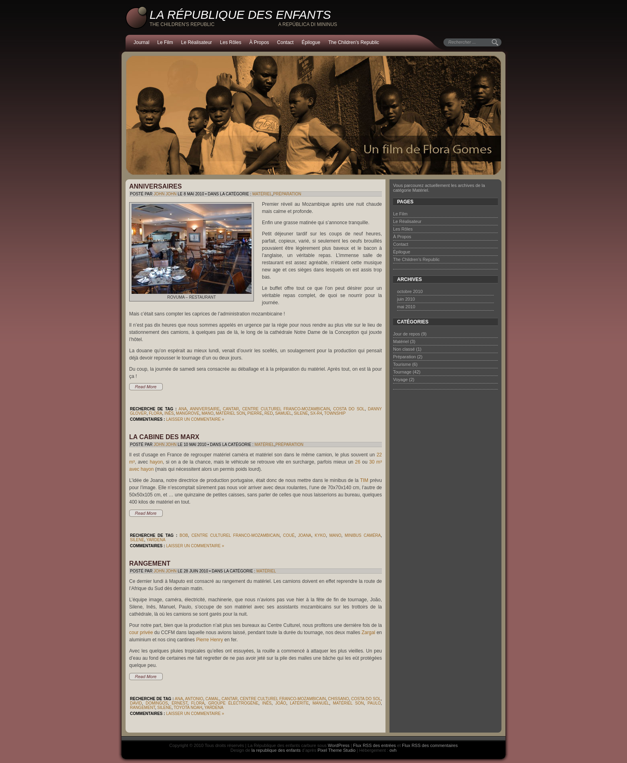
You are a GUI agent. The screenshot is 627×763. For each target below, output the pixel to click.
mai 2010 (406, 306)
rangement (142, 707)
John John (165, 194)
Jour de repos (406, 333)
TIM (364, 480)
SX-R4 (316, 413)
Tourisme (402, 364)
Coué (289, 535)
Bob (184, 535)
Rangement (149, 563)
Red (268, 413)
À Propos (259, 42)
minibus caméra (363, 535)
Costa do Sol (349, 409)
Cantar (231, 409)
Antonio (194, 699)
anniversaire (205, 409)
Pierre (254, 413)
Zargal (368, 632)
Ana (183, 409)
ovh (393, 750)
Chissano (338, 699)
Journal (141, 42)
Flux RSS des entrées (374, 745)
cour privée (141, 632)
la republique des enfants (276, 750)
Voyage (400, 379)
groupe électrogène (233, 703)
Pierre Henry (209, 640)
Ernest (179, 703)
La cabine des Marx (164, 437)
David (136, 703)
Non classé (404, 349)
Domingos (157, 703)
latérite (299, 703)
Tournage (402, 371)
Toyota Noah (188, 707)
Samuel (283, 413)
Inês (169, 413)
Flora (155, 413)
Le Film (165, 42)
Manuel (320, 703)
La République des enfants (240, 14)
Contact (285, 42)
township (335, 413)
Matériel (262, 194)
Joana (304, 535)
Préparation (287, 194)
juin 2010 (406, 299)
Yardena (156, 540)
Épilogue (311, 42)
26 (357, 462)
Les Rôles (230, 42)
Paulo (374, 703)
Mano (208, 413)
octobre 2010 (410, 291)
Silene (301, 413)
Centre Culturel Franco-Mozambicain (286, 409)
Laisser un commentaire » (195, 419)
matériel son (230, 413)
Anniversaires (155, 186)
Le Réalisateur (196, 42)
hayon (156, 462)
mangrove (187, 413)
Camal (212, 699)
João (280, 703)
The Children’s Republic (353, 42)
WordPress (338, 745)
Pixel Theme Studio (336, 750)
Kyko (320, 535)
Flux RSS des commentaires (429, 745)
